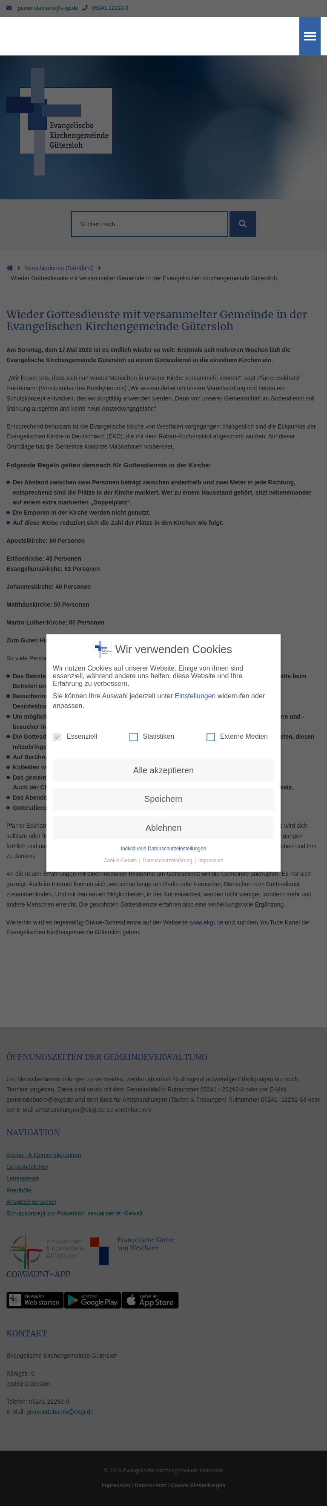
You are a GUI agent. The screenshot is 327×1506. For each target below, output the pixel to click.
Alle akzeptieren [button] (163, 737)
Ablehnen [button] (164, 794)
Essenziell (75, 704)
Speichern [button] (163, 766)
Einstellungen (195, 663)
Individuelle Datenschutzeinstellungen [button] (164, 816)
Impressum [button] (211, 828)
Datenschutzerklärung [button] (168, 828)
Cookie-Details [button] (120, 828)
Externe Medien (237, 704)
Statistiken (152, 704)
